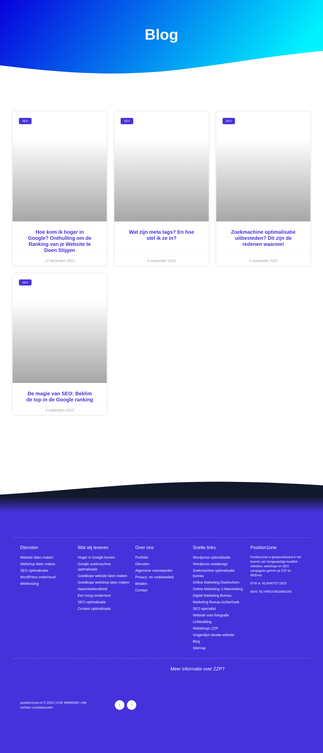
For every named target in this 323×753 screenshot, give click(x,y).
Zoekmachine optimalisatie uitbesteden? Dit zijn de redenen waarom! (263, 238)
